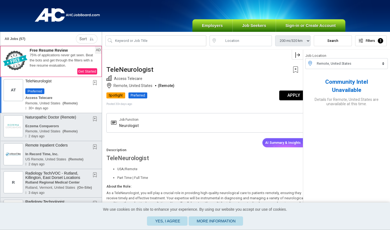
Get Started (87, 75)
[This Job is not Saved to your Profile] (96, 87)
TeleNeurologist (38, 84)
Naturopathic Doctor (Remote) (50, 121)
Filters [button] (371, 44)
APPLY (284, 99)
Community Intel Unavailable (346, 89)
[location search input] (244, 44)
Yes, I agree (167, 221)
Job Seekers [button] (254, 29)
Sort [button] (86, 42)
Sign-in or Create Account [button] (310, 29)
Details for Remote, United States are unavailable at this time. (347, 105)
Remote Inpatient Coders (46, 149)
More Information (216, 221)
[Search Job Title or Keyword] (159, 44)
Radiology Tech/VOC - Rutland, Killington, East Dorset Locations (52, 179)
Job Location (315, 59)
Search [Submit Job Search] (332, 44)
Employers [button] (212, 29)
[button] (51, 64)
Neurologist (129, 129)
